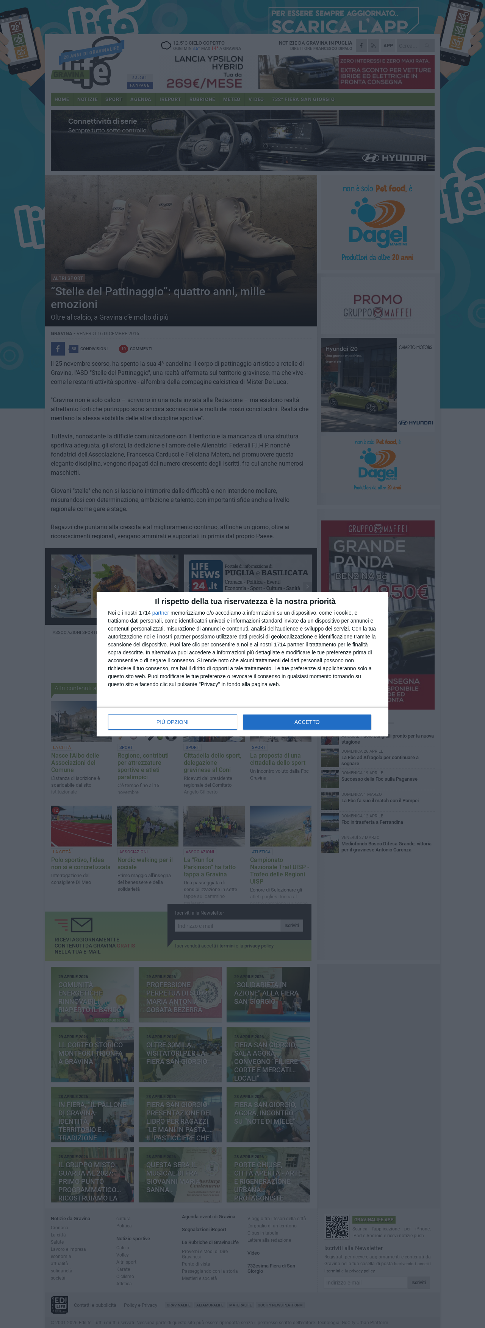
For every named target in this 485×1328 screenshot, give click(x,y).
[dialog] (242, 664)
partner (160, 612)
